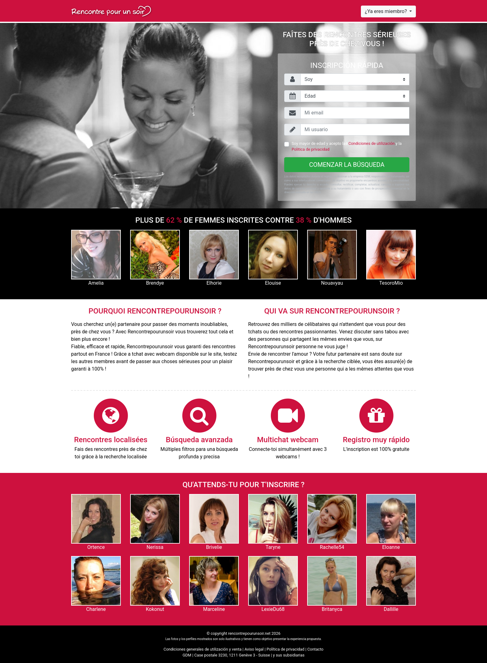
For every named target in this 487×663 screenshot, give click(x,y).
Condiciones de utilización (371, 143)
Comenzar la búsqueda (347, 164)
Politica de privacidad (311, 149)
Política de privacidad (285, 649)
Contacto (315, 649)
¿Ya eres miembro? (386, 11)
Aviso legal (254, 649)
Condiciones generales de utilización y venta (203, 649)
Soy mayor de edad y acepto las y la (347, 146)
